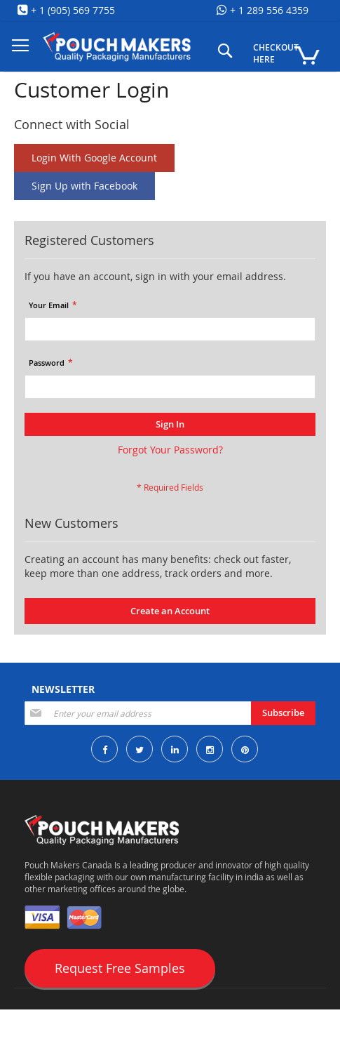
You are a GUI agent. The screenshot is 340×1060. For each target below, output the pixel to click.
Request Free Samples (120, 968)
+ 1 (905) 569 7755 (71, 10)
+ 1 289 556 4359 (267, 10)
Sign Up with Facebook (84, 185)
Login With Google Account (94, 157)
